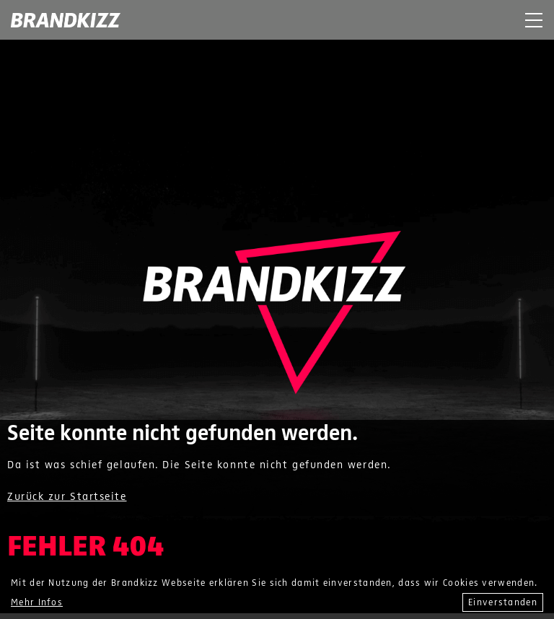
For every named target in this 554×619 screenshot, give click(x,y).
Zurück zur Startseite (67, 496)
